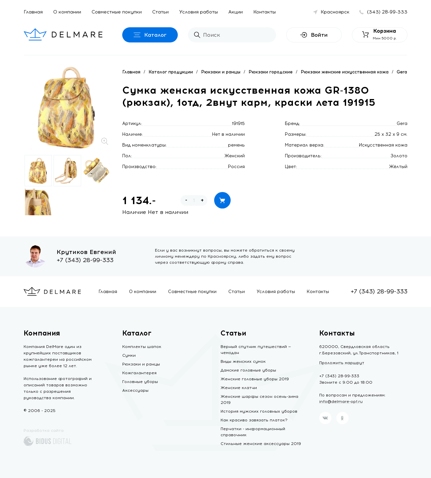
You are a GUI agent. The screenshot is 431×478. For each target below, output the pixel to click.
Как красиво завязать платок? (254, 420)
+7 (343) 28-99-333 (85, 260)
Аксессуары (135, 390)
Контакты (264, 12)
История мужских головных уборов (259, 411)
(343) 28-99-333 (387, 12)
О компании (67, 12)
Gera (402, 71)
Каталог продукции (170, 71)
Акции (235, 12)
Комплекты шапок (141, 346)
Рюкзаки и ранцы (220, 71)
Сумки (129, 355)
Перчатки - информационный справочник (253, 431)
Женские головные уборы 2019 (255, 379)
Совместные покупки (117, 12)
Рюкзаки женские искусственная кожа (345, 71)
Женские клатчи (239, 387)
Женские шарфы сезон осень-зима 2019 (259, 399)
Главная (33, 12)
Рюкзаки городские (270, 71)
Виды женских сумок (243, 361)
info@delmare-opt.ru (341, 401)
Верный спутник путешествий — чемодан (256, 349)
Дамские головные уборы (248, 370)
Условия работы (198, 12)
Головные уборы (140, 381)
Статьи (160, 12)
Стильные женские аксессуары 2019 (261, 443)
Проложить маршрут (341, 362)
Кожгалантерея (139, 373)
